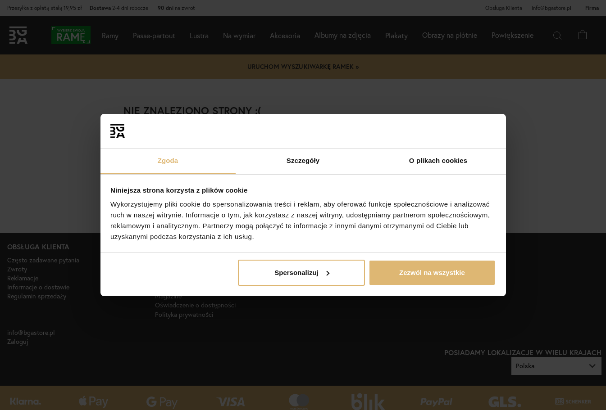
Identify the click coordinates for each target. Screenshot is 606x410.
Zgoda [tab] (168, 160)
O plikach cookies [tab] (438, 160)
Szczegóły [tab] (303, 160)
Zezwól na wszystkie (432, 272)
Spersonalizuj (301, 272)
